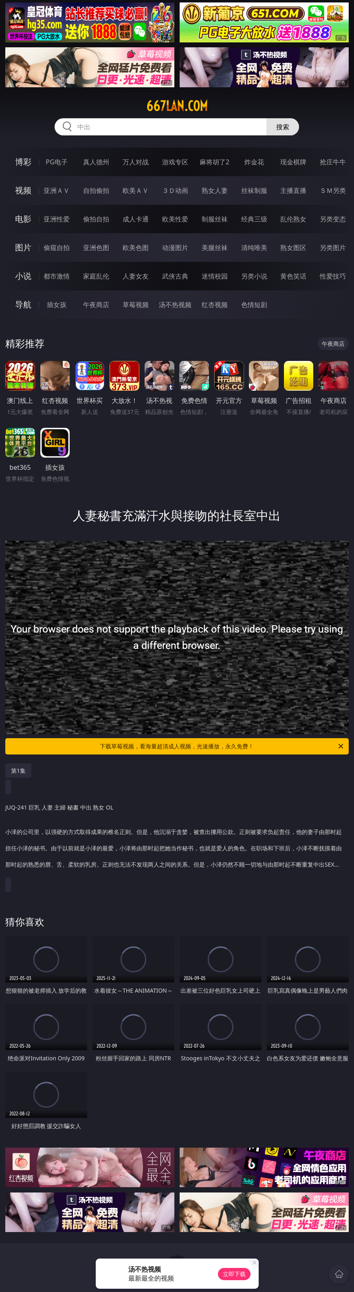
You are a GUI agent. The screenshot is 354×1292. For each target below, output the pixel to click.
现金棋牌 (293, 161)
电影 (23, 218)
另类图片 (333, 247)
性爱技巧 (333, 276)
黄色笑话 (293, 276)
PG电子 (56, 161)
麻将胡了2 (214, 161)
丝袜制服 (254, 190)
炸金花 (254, 161)
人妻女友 (136, 276)
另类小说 (254, 276)
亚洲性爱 (57, 219)
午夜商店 (96, 304)
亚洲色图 (96, 247)
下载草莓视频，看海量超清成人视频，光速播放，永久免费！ (222, 746)
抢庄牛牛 (333, 161)
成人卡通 (136, 219)
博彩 (23, 161)
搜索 (282, 126)
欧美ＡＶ (136, 190)
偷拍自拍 (96, 219)
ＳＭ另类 (333, 190)
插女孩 (56, 304)
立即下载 (234, 1274)
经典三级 (254, 219)
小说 (23, 275)
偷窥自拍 (57, 247)
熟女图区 (293, 247)
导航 (23, 304)
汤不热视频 (175, 304)
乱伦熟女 (293, 219)
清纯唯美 (254, 247)
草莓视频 (136, 304)
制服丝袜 (215, 219)
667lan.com (177, 106)
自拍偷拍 (96, 190)
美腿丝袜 (215, 247)
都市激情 (57, 276)
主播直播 (293, 190)
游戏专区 (175, 161)
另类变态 (333, 219)
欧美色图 (136, 247)
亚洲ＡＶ (57, 190)
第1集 (18, 770)
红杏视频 (215, 304)
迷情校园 (215, 276)
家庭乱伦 (96, 276)
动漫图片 (175, 247)
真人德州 (96, 161)
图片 (23, 247)
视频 (23, 190)
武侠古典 (175, 276)
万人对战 (136, 161)
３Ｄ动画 (175, 190)
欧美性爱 (175, 219)
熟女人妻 (215, 190)
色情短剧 (254, 304)
